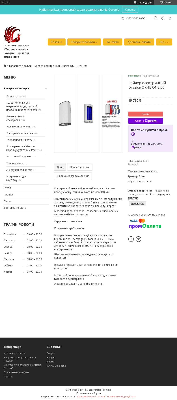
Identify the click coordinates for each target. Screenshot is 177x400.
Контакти (113, 42)
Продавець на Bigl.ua (88, 393)
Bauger (51, 353)
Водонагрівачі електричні (15, 118)
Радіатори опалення (18, 126)
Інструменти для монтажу (16, 178)
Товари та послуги (83, 42)
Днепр (50, 361)
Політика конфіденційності (121, 396)
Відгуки (8, 201)
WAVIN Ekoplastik (56, 365)
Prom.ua (106, 389)
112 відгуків (145, 2)
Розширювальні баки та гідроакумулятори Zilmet (21, 148)
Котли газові (14, 96)
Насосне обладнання (19, 156)
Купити (145, 114)
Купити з (145, 121)
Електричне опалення (19, 133)
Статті (8, 188)
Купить (130, 10)
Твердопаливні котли (19, 140)
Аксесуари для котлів (19, 169)
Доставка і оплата (139, 42)
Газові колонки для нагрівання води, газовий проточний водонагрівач (21, 106)
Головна (56, 42)
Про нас (8, 194)
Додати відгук (162, 18)
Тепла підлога (14, 163)
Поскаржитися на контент (91, 396)
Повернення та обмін (16, 372)
